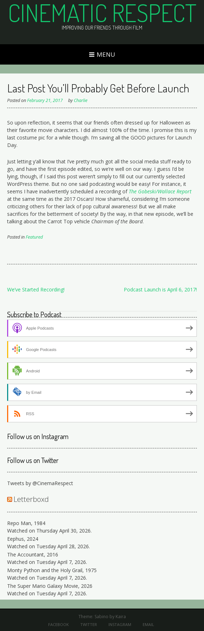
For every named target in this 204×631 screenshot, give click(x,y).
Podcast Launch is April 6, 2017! (160, 289)
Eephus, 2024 (22, 538)
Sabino (101, 617)
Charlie (80, 100)
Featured (34, 237)
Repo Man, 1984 (26, 523)
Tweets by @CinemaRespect (40, 483)
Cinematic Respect (102, 12)
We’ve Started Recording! (36, 289)
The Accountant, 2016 (32, 554)
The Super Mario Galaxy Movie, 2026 (49, 585)
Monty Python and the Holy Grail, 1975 (52, 570)
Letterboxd (31, 499)
